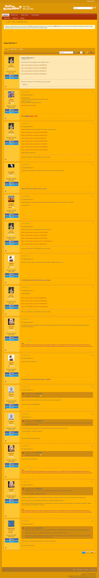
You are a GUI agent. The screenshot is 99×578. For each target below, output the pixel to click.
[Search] (83, 8)
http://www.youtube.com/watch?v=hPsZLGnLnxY (33, 71)
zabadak (11, 263)
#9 (92, 319)
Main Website (35, 15)
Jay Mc (11, 65)
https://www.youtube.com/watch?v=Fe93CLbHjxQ (34, 238)
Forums (6, 15)
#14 (92, 482)
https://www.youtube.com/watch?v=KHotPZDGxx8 (34, 303)
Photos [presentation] (21, 49)
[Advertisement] (49, 36)
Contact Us (80, 569)
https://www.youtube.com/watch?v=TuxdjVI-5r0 (33, 138)
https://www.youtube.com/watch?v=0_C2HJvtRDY (34, 144)
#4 (92, 164)
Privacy (86, 569)
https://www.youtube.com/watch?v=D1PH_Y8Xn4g (34, 232)
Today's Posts (24, 15)
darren (11, 99)
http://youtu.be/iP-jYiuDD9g (28, 105)
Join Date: (8, 71)
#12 (92, 414)
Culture (13, 21)
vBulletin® (88, 574)
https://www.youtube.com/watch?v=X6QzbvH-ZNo (34, 135)
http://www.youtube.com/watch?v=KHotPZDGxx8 (34, 65)
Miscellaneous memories (22, 21)
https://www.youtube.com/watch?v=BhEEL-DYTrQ (34, 244)
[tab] (6, 49)
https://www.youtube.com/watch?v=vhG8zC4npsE (34, 235)
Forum (8, 21)
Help (74, 569)
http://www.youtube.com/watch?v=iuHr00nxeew (34, 73)
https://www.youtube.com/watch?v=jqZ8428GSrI (34, 298)
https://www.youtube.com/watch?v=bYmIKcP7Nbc (34, 141)
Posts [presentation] (6, 49)
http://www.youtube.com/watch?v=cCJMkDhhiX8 (34, 68)
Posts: (10, 73)
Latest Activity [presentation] (13, 49)
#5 (92, 196)
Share (11, 75)
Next (92, 552)
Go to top (92, 569)
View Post (41, 393)
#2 (92, 92)
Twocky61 (11, 327)
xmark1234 (11, 172)
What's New (14, 15)
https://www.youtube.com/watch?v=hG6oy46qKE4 (34, 132)
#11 (92, 387)
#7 (92, 256)
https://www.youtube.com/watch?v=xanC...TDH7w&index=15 (37, 241)
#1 (92, 57)
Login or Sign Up (91, 1)
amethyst (11, 204)
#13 (92, 446)
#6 (92, 223)
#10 (92, 355)
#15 (92, 521)
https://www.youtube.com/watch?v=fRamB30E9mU (34, 149)
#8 (92, 287)
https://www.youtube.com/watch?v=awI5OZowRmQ (34, 306)
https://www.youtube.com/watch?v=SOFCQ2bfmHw (34, 147)
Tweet (11, 78)
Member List (15, 18)
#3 (92, 123)
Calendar (22, 18)
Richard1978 (11, 528)
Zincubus (11, 394)
